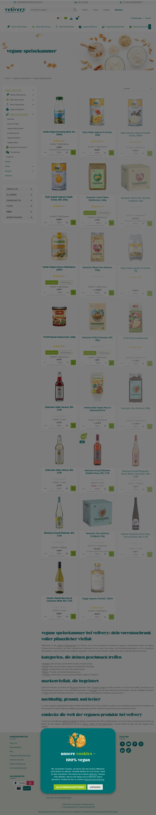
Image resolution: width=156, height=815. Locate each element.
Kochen (45, 666)
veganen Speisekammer (66, 645)
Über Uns (13, 743)
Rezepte (106, 10)
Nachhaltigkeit (15, 747)
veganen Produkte (69, 721)
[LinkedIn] (122, 750)
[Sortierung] (138, 88)
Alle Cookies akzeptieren (70, 787)
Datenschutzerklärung (94, 779)
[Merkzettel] (65, 18)
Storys (95, 10)
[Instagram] (141, 744)
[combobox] (50, 9)
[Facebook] (122, 744)
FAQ (11, 751)
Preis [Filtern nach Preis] (19, 212)
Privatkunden (136, 18)
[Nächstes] (149, 26)
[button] (33, 90)
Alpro (47, 693)
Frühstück (46, 675)
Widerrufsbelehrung (17, 764)
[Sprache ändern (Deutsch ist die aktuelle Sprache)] (59, 18)
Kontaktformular (65, 798)
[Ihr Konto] (71, 18)
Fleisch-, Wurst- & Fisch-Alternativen (98, 724)
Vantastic (119, 10)
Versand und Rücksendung (20, 755)
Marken (85, 10)
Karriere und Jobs (17, 760)
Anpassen (95, 787)
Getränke (46, 664)
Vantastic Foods (98, 687)
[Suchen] (75, 9)
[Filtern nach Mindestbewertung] (19, 217)
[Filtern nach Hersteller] (19, 189)
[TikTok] (128, 750)
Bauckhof (74, 687)
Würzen (45, 669)
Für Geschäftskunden (18, 768)
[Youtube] (128, 744)
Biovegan (93, 690)
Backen (45, 672)
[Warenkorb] (77, 18)
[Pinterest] (134, 744)
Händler (148, 18)
